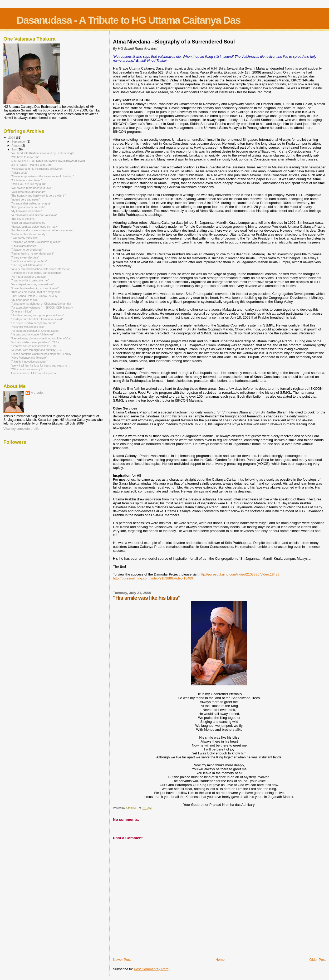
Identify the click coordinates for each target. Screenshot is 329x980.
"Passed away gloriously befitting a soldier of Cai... (42, 338)
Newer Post (122, 960)
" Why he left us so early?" (27, 369)
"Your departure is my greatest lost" (32, 284)
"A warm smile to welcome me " (30, 280)
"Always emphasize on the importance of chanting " (42, 176)
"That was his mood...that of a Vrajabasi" (36, 292)
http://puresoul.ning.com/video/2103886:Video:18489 (153, 578)
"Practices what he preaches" (29, 261)
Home (220, 960)
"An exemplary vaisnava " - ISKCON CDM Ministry (42, 307)
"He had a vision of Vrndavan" (29, 276)
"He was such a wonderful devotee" (32, 334)
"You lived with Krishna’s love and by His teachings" (42, 153)
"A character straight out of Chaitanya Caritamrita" (41, 303)
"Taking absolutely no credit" (28, 207)
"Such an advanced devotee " (29, 222)
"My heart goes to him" (24, 299)
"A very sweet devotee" (25, 257)
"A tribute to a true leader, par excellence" (36, 272)
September (19, 141)
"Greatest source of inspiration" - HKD (34, 346)
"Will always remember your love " (32, 187)
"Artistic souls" (19, 172)
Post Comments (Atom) (151, 969)
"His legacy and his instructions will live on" (37, 168)
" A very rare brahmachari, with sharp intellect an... (41, 269)
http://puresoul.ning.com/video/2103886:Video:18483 (239, 574)
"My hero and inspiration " (26, 211)
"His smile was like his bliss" (28, 326)
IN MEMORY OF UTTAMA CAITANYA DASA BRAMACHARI (48, 161)
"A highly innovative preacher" (29, 361)
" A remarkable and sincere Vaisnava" (34, 215)
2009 (12, 137)
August (17, 145)
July (15, 149)
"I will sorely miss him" (24, 238)
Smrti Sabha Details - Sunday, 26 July (34, 296)
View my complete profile (21, 429)
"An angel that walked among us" (31, 203)
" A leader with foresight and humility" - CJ (36, 350)
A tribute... (38, 392)
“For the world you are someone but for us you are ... (43, 230)
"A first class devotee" (24, 245)
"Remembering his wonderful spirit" (32, 253)
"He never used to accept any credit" (33, 323)
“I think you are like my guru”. (28, 184)
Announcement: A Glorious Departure (34, 373)
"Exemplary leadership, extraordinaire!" (35, 288)
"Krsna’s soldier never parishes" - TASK (35, 342)
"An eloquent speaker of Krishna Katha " (35, 330)
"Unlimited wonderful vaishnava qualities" (36, 241)
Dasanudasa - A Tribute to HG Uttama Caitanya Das (128, 20)
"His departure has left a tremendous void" (37, 319)
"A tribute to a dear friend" (26, 180)
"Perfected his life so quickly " (29, 234)
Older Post (318, 960)
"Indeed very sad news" (25, 199)
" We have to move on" (25, 157)
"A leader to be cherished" (27, 249)
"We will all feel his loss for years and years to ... (40, 365)
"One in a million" (21, 311)
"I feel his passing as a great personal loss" (37, 315)
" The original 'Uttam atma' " (28, 265)
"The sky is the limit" (23, 218)
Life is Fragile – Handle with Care (31, 164)
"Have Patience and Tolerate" (29, 357)
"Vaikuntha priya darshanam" (28, 191)
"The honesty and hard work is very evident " (38, 195)
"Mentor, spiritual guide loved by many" (34, 226)
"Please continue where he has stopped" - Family (41, 353)
